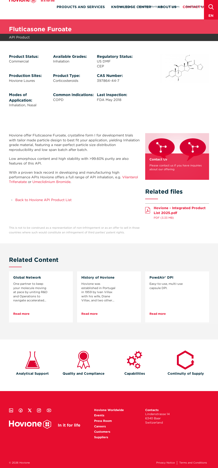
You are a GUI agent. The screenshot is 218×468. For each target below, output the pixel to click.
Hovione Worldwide (150, 6)
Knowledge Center (131, 14)
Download (177, 212)
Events (99, 415)
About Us (167, 14)
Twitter (30, 410)
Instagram (39, 410)
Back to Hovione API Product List (43, 200)
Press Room (124, 6)
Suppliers (101, 437)
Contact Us (194, 14)
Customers (102, 431)
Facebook (20, 410)
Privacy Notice (165, 462)
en (211, 16)
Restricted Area (196, 6)
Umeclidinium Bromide (51, 182)
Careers (174, 6)
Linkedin (11, 410)
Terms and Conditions (193, 462)
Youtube (49, 410)
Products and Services (81, 14)
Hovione (32, 7)
